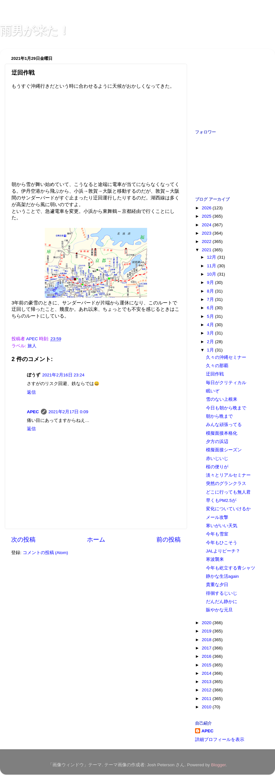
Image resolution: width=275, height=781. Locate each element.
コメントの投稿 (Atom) (45, 552)
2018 (207, 639)
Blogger (218, 764)
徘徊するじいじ (221, 593)
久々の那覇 (217, 365)
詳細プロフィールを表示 (219, 739)
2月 (211, 341)
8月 (211, 291)
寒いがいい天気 (221, 525)
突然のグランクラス (226, 483)
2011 (207, 698)
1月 (211, 350)
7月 (211, 299)
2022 (207, 241)
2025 (207, 216)
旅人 (32, 345)
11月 (212, 265)
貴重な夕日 (217, 584)
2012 (207, 690)
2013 (207, 681)
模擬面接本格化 (221, 433)
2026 (207, 207)
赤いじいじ (217, 458)
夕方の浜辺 (217, 441)
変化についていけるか (228, 508)
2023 (207, 233)
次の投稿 (23, 539)
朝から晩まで (219, 416)
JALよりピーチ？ (223, 551)
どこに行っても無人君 (228, 492)
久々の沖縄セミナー (226, 357)
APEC (33, 411)
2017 (207, 648)
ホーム (96, 539)
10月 (212, 274)
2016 (207, 656)
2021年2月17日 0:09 (69, 411)
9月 (211, 282)
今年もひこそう (221, 542)
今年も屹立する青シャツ (230, 568)
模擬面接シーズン (224, 449)
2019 (207, 631)
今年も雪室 (217, 534)
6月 (211, 307)
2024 (207, 224)
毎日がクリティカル (226, 382)
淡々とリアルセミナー (228, 475)
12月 (212, 257)
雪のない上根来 (221, 399)
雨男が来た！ (35, 30)
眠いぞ (212, 391)
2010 (207, 707)
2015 (207, 665)
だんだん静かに (221, 601)
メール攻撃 (217, 517)
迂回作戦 (215, 374)
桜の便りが (217, 466)
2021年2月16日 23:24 (63, 375)
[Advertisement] (227, 86)
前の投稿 (168, 539)
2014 (207, 673)
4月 (211, 324)
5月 (211, 316)
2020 (207, 622)
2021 (207, 249)
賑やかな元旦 (219, 610)
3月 (211, 333)
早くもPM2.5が (221, 500)
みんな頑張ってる (224, 424)
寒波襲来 (215, 559)
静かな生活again (222, 576)
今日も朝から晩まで (226, 408)
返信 (31, 392)
